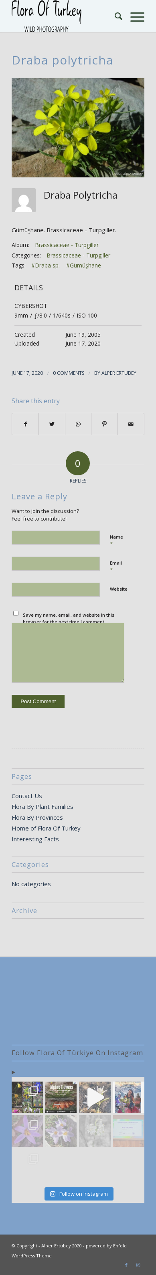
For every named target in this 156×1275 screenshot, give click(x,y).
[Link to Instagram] (138, 1265)
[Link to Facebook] (126, 1265)
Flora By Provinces (37, 817)
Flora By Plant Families (42, 806)
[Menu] (133, 16)
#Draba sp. (45, 265)
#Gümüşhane (83, 265)
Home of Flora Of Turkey (46, 828)
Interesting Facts (35, 839)
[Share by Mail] (131, 424)
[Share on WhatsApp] (78, 424)
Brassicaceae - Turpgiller (67, 245)
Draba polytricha (62, 60)
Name (116, 540)
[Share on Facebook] (25, 424)
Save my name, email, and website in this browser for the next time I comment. (68, 618)
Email (116, 566)
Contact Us (27, 796)
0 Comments (68, 373)
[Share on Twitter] (52, 424)
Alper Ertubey (118, 373)
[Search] (114, 16)
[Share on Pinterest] (104, 424)
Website (119, 589)
